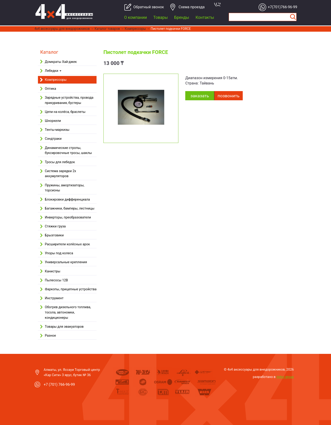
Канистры (52, 271)
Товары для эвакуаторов (64, 327)
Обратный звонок (146, 7)
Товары (160, 17)
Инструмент (54, 298)
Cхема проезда (192, 7)
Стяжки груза (55, 226)
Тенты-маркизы (57, 130)
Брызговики (54, 235)
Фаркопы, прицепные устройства (71, 289)
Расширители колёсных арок (67, 244)
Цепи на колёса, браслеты (65, 112)
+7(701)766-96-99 (281, 7)
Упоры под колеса (59, 253)
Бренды (181, 17)
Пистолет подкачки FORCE (171, 29)
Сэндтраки (53, 139)
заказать (199, 95)
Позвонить (229, 95)
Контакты (205, 17)
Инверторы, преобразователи (68, 217)
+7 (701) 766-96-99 (59, 384)
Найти (292, 17)
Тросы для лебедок (60, 162)
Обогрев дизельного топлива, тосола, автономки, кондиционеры (68, 312)
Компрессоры (135, 29)
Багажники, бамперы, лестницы (69, 208)
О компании (135, 17)
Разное (50, 336)
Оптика (50, 89)
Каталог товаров (107, 29)
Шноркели (53, 121)
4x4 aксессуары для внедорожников (62, 29)
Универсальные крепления (66, 262)
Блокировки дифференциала (67, 199)
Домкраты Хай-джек (61, 62)
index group (285, 377)
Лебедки (53, 71)
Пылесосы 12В (56, 280)
